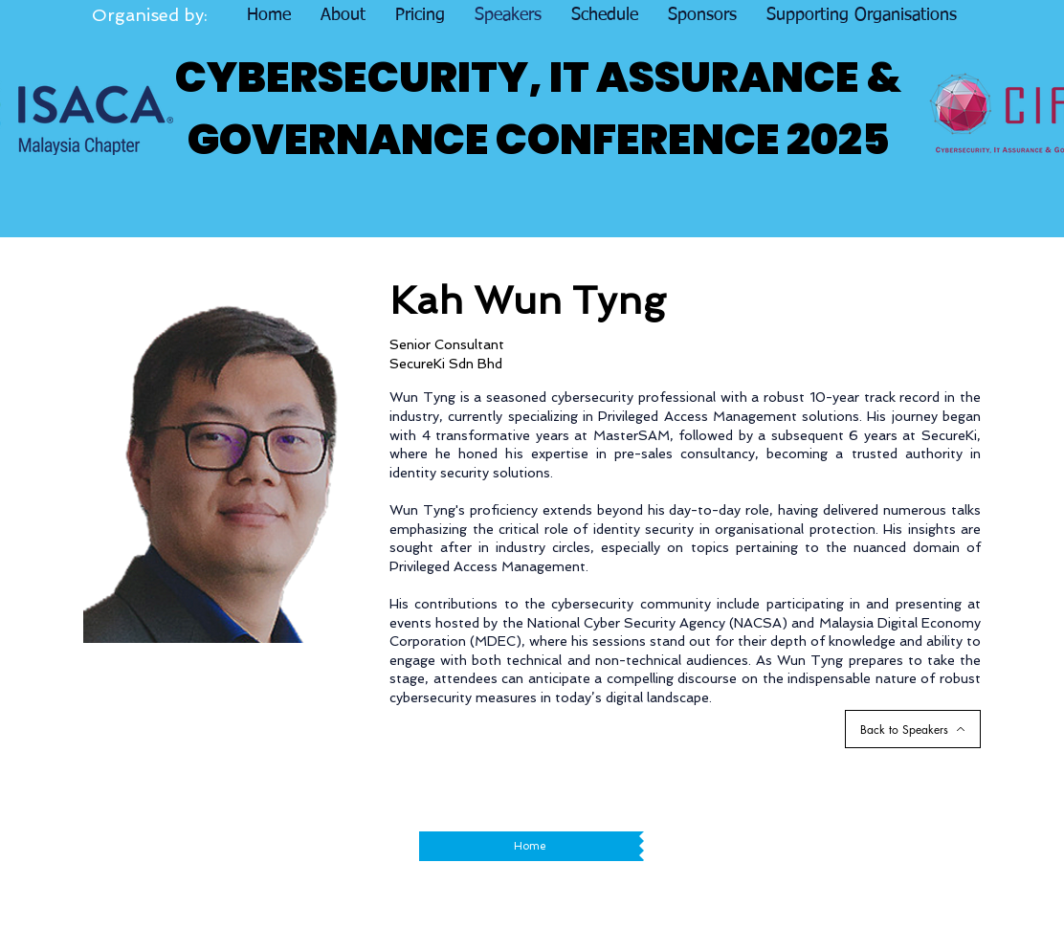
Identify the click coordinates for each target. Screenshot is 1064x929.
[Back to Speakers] (913, 729)
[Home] (529, 846)
